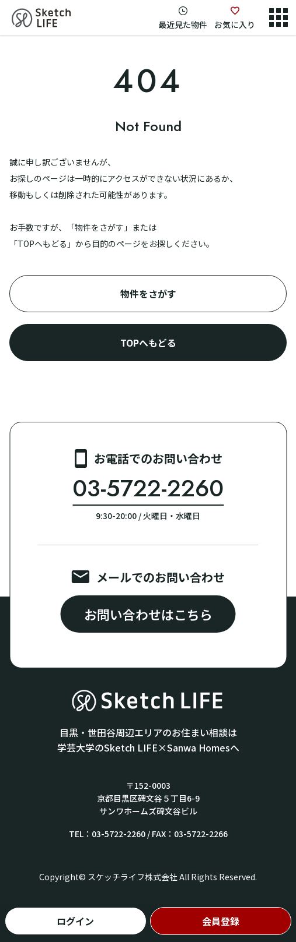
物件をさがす (148, 294)
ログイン (75, 921)
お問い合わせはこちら (148, 614)
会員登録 (220, 921)
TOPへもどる (148, 343)
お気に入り (234, 24)
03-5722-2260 (148, 488)
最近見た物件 (182, 24)
